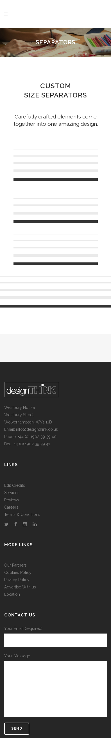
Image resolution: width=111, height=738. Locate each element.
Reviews (11, 500)
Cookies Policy (17, 572)
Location (12, 594)
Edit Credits (14, 485)
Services (11, 492)
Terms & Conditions (22, 514)
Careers (11, 507)
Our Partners (15, 565)
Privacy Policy (17, 580)
